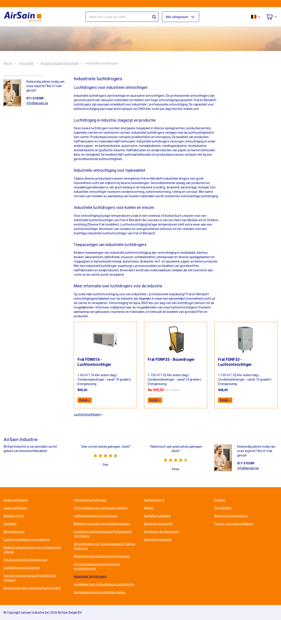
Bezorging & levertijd (158, 523)
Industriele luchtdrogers (90, 500)
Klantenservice (154, 500)
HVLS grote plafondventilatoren (25, 560)
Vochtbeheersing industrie (22, 567)
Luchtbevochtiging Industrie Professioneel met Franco (103, 534)
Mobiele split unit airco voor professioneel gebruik (32, 550)
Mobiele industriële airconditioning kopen (102, 523)
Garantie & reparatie (158, 539)
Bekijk (84, 400)
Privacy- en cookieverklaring (233, 523)
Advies (148, 508)
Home (8, 63)
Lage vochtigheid (15, 508)
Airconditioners (14, 531)
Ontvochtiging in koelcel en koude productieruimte (97, 566)
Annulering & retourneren (161, 531)
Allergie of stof (14, 516)
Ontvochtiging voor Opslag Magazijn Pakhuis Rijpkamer (104, 546)
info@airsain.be (37, 103)
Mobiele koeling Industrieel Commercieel (102, 556)
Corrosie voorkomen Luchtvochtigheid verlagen (30, 578)
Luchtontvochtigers (88, 414)
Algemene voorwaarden (231, 516)
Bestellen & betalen (157, 516)
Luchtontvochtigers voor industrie (27, 539)
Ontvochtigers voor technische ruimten (101, 508)
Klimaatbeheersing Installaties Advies (100, 592)
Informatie (26, 63)
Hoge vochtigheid (15, 500)
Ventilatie (10, 523)
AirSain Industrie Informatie (60, 63)
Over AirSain (223, 508)
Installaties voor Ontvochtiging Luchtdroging (104, 584)
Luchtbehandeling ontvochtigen (95, 516)
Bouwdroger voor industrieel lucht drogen (32, 588)
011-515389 (34, 98)
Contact (219, 500)
